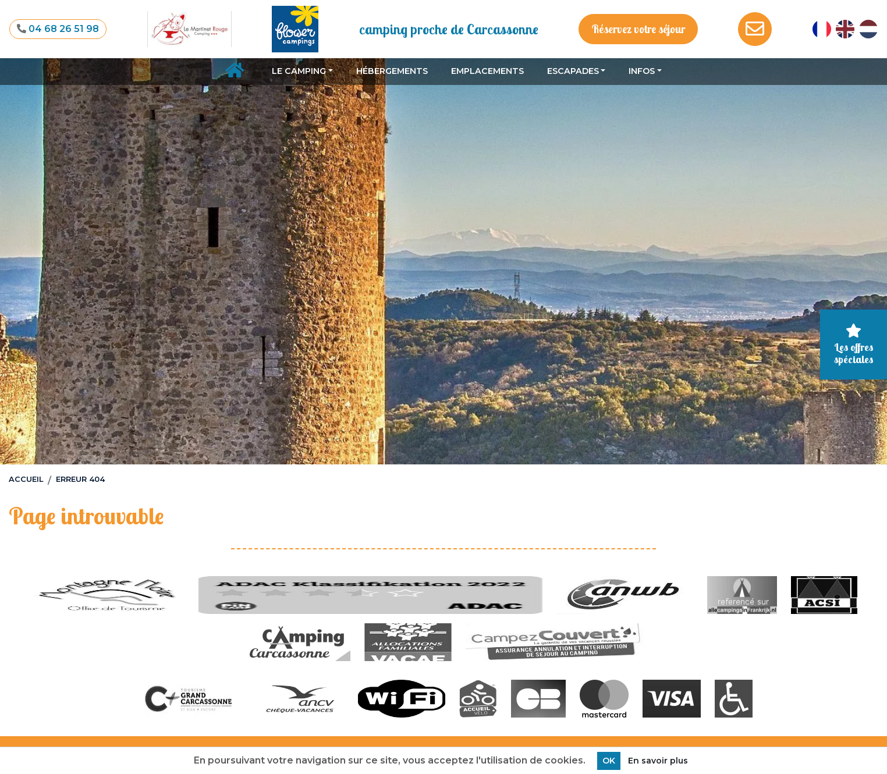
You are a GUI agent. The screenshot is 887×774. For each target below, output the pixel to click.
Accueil (26, 479)
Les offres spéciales (853, 344)
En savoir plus (658, 760)
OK (608, 760)
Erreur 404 (80, 479)
